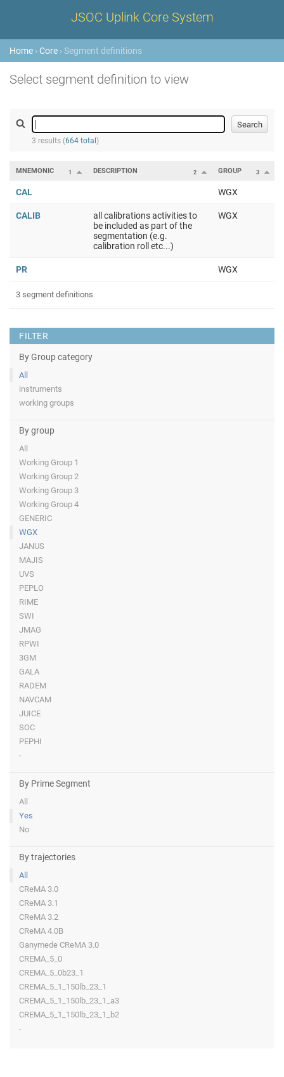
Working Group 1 (49, 462)
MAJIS (31, 560)
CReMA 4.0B (41, 931)
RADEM (32, 685)
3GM (27, 657)
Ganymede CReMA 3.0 (59, 945)
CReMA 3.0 (38, 889)
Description (115, 171)
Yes (26, 815)
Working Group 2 (49, 476)
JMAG (30, 630)
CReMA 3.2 (38, 917)
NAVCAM (35, 699)
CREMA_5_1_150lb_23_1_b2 (69, 1014)
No (24, 829)
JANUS (31, 546)
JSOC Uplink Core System (142, 17)
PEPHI (30, 741)
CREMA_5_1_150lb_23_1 (62, 986)
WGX (28, 532)
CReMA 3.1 (38, 903)
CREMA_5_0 (40, 959)
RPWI (29, 643)
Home (21, 51)
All (23, 375)
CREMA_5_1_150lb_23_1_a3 (69, 1000)
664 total (80, 140)
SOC (27, 727)
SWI (26, 616)
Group (230, 171)
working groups (46, 403)
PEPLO (31, 588)
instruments (40, 389)
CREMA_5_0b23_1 (51, 972)
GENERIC (35, 518)
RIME (28, 602)
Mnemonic (35, 171)
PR (21, 269)
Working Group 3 (49, 490)
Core (48, 51)
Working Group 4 (49, 504)
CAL (24, 192)
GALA (29, 671)
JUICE (30, 713)
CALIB (28, 215)
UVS (26, 574)
